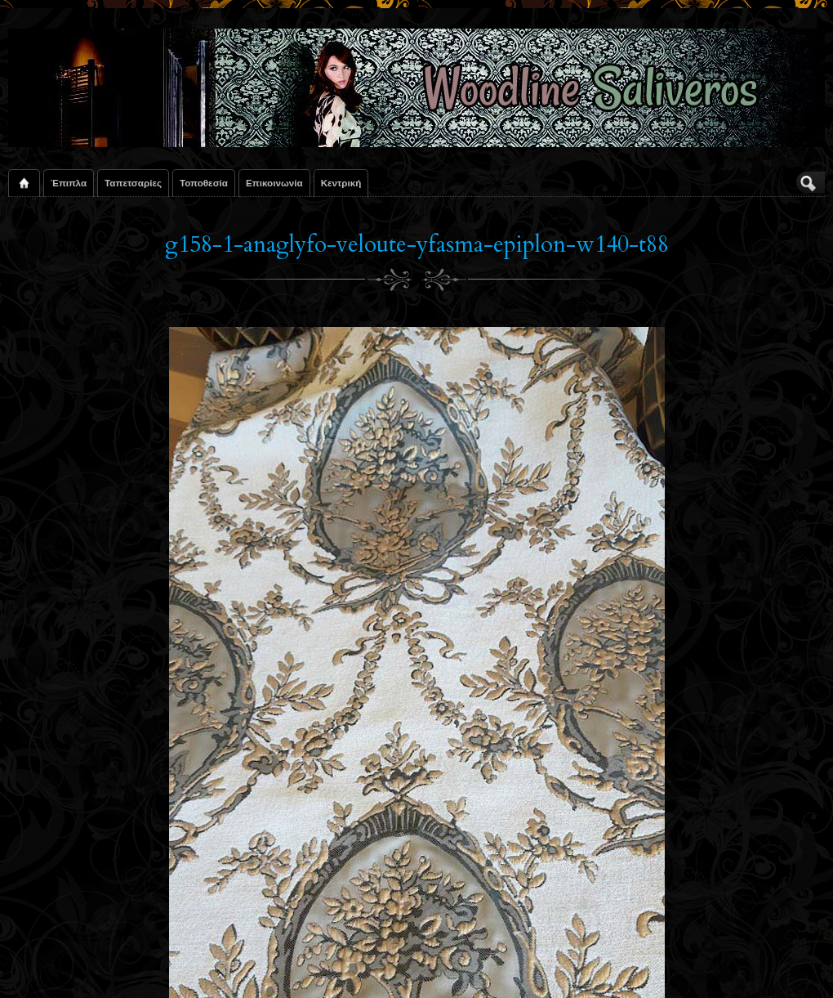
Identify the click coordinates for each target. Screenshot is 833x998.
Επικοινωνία (274, 182)
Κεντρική (341, 182)
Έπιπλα (69, 182)
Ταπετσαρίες (133, 182)
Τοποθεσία (204, 182)
